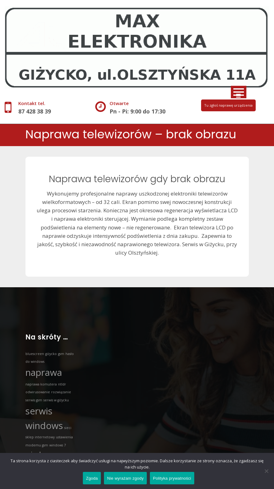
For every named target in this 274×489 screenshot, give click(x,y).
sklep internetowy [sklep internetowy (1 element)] (40, 437)
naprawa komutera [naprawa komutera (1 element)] (41, 384)
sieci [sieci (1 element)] (67, 428)
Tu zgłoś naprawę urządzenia (228, 105)
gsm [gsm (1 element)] (61, 354)
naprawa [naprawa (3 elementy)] (43, 372)
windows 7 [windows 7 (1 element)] (57, 445)
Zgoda (92, 478)
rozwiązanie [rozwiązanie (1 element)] (61, 392)
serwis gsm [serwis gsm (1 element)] (33, 400)
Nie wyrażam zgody (125, 478)
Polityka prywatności (172, 478)
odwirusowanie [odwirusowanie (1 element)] (37, 392)
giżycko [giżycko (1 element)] (51, 354)
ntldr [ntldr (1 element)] (62, 384)
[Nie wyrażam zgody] (266, 471)
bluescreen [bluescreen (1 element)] (34, 354)
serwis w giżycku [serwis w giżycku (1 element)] (56, 400)
